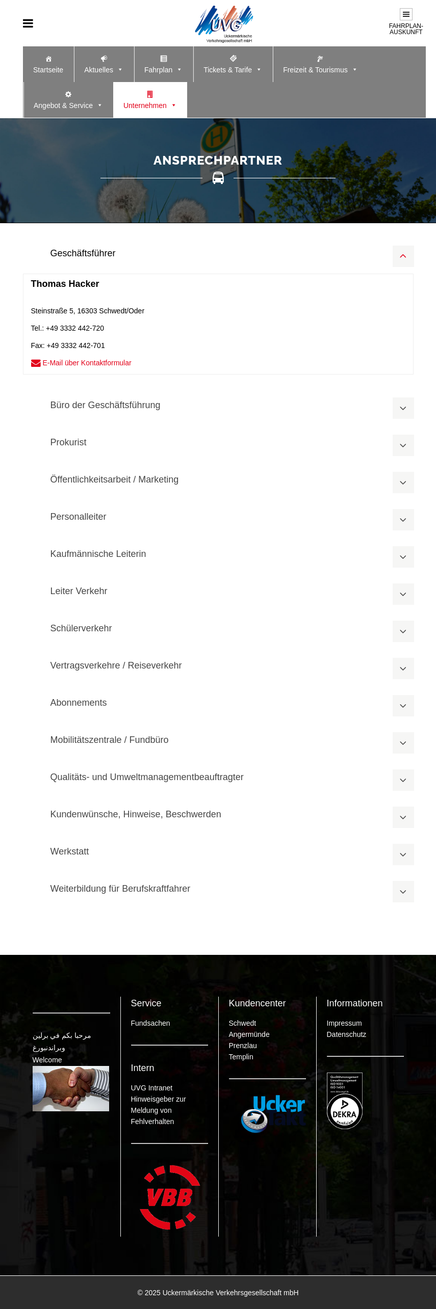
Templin (241, 1057)
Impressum (344, 1023)
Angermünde (249, 1034)
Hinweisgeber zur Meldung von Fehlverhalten (158, 1110)
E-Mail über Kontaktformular (81, 363)
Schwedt (243, 1023)
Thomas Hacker (65, 284)
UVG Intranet (152, 1088)
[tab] (218, 257)
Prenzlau (243, 1045)
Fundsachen (150, 1023)
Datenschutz (347, 1034)
